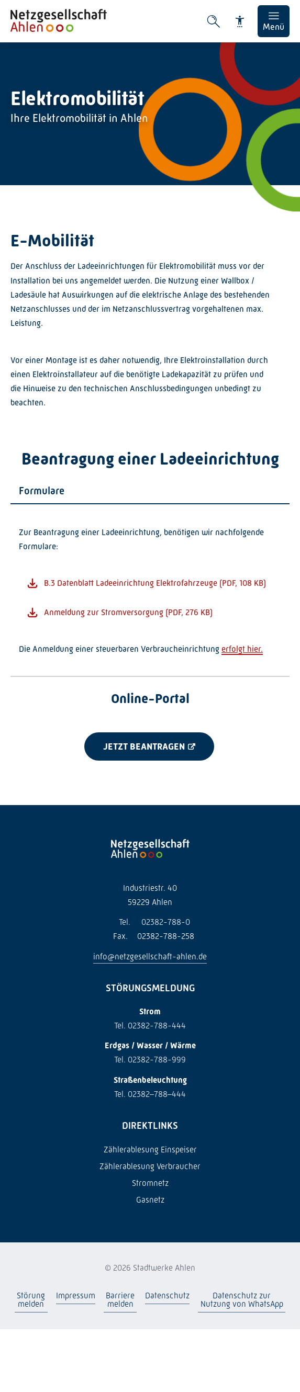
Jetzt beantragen (144, 746)
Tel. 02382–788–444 (150, 1094)
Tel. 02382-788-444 (150, 1026)
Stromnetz (150, 1183)
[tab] (150, 491)
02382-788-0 (150, 922)
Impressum (75, 1295)
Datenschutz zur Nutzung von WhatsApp (241, 1300)
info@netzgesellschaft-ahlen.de (150, 956)
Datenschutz (167, 1295)
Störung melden (31, 1300)
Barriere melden (120, 1300)
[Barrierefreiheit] (239, 21)
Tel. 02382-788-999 (150, 1060)
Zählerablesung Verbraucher (150, 1166)
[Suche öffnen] (214, 21)
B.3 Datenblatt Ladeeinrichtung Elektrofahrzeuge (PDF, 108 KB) (155, 583)
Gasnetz (150, 1200)
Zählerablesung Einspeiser (150, 1150)
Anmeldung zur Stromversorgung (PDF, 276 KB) (128, 612)
